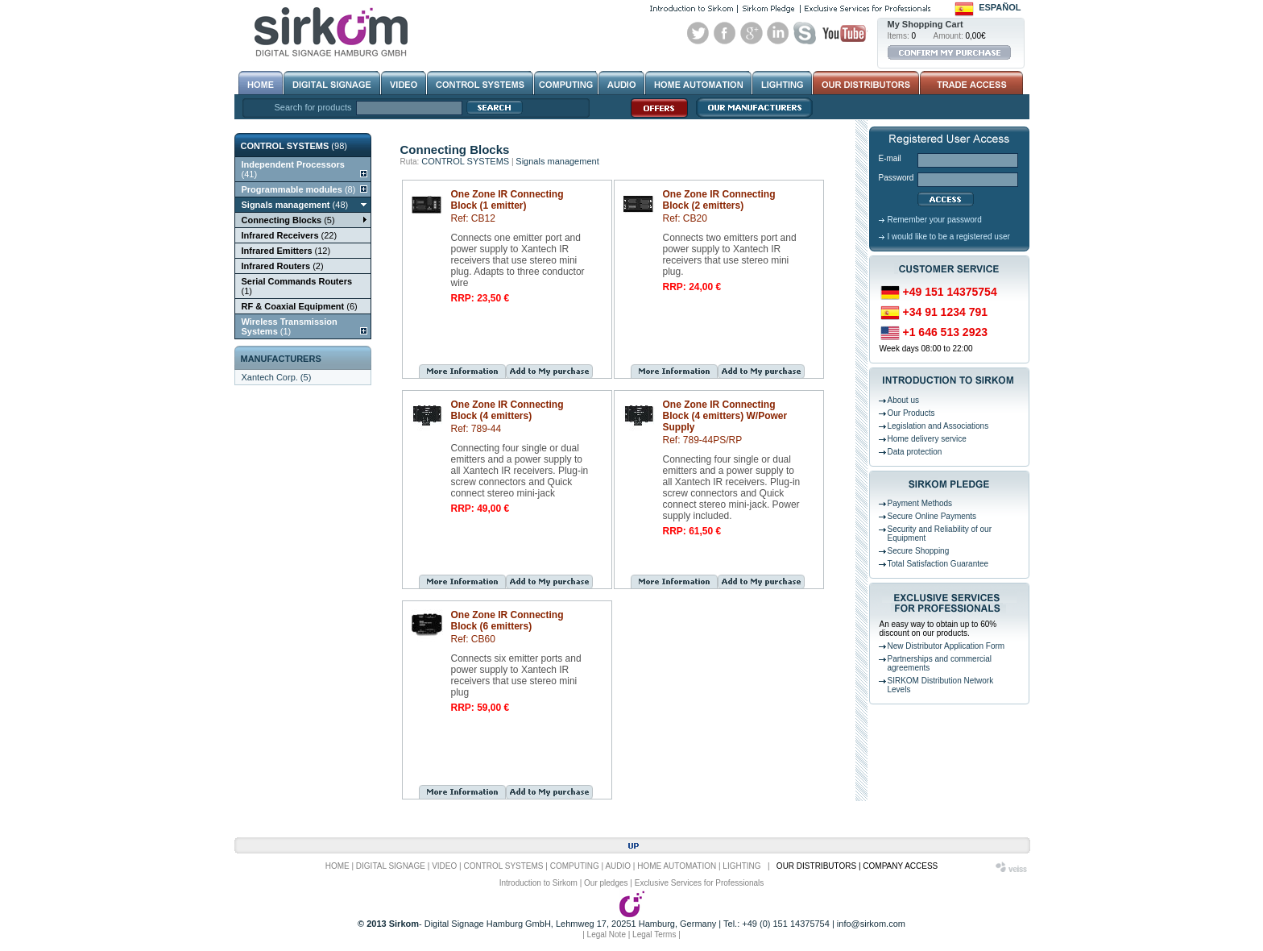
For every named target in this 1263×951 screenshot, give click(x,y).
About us (903, 400)
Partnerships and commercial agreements (940, 663)
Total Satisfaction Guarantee (938, 563)
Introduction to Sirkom (538, 882)
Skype (805, 33)
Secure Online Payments (932, 516)
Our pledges (605, 882)
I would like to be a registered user (949, 236)
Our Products (911, 413)
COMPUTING (574, 866)
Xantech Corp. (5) (277, 377)
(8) (299, 189)
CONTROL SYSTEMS (465, 161)
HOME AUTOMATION (676, 866)
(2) (283, 266)
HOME (337, 866)
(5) (288, 220)
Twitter (698, 33)
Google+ (751, 33)
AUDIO (618, 866)
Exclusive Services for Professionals (699, 882)
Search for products (313, 107)
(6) (300, 306)
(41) (293, 169)
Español (1000, 7)
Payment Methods (920, 503)
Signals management (557, 161)
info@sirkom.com (871, 923)
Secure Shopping (919, 550)
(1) (297, 286)
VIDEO (444, 866)
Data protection (915, 451)
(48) (295, 205)
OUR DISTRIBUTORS (816, 866)
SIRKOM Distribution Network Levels (941, 685)
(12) (286, 250)
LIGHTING (741, 866)
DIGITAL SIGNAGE (390, 866)
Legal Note (606, 934)
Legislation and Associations (938, 426)
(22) (289, 235)
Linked (778, 33)
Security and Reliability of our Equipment (940, 533)
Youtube (844, 33)
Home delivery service (927, 438)
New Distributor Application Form (946, 646)
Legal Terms (654, 934)
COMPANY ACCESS (900, 866)
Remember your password (935, 219)
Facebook (725, 33)
